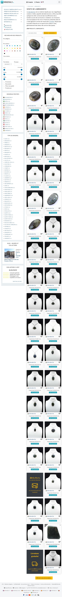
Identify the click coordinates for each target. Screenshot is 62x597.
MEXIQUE (8, 116)
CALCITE (7, 160)
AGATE (7, 138)
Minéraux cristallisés (11, 13)
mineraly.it (36, 590)
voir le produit (34, 58)
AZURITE (7, 154)
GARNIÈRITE (8, 177)
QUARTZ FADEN (9, 214)
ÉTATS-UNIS (8, 126)
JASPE (7, 185)
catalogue (30, 6)
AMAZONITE (8, 140)
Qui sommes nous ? (25, 584)
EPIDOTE (7, 173)
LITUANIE (8, 111)
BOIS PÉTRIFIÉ (8, 158)
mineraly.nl (53, 590)
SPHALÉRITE (8, 232)
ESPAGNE (8, 107)
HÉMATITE (7, 181)
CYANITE (7, 168)
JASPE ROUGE (8, 189)
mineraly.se (34, 592)
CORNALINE (8, 166)
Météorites (8, 21)
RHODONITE (8, 220)
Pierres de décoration (11, 11)
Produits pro (8, 29)
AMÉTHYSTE (8, 146)
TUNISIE (7, 124)
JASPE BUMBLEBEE (10, 187)
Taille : (4, 77)
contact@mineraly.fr (42, 587)
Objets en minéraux (10, 15)
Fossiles (7, 17)
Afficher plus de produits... (44, 578)
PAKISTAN (7, 120)
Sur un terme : (6, 56)
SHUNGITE (8, 228)
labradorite (31, 54)
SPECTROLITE (8, 230)
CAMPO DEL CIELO (9, 162)
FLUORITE (8, 175)
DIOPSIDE (7, 170)
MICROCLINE (8, 203)
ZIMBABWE (8, 130)
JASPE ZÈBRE (8, 193)
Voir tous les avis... (17, 281)
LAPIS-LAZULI (8, 197)
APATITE (7, 150)
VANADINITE (8, 238)
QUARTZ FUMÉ (9, 216)
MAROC (7, 112)
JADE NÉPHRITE (9, 183)
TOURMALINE (8, 234)
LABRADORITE (9, 195)
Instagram (23, 587)
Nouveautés (7, 25)
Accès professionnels (46, 584)
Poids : (5, 72)
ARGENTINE (8, 99)
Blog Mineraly (8, 587)
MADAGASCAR (9, 114)
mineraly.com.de (26, 590)
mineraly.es (44, 590)
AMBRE (7, 142)
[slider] (4, 70)
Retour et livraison (35, 584)
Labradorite (37, 6)
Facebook (15, 587)
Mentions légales (9, 584)
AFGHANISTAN (9, 97)
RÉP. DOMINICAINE (9, 105)
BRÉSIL (7, 101)
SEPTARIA (7, 226)
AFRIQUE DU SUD (9, 128)
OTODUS (7, 207)
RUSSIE (7, 122)
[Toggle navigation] (59, 2)
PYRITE (7, 209)
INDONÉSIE (8, 109)
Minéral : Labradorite (50, 33)
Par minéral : (6, 62)
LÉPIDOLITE (8, 199)
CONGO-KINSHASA (9, 103)
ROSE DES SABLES (9, 222)
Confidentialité (17, 584)
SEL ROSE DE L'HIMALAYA (11, 224)
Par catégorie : (6, 38)
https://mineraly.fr (53, 587)
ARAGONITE (8, 152)
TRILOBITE (8, 236)
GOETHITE (8, 179)
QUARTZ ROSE (8, 218)
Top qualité (7, 27)
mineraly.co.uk (15, 590)
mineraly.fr (6, 590)
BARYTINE (8, 156)
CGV (3, 584)
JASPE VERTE (8, 191)
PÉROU (7, 118)
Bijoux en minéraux (10, 19)
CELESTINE (8, 164)
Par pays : (16, 62)
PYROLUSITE (8, 210)
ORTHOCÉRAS (8, 205)
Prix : (4, 67)
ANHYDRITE (8, 148)
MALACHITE (8, 201)
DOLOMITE (8, 171)
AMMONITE (8, 144)
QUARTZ (7, 212)
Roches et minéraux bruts (12, 9)
